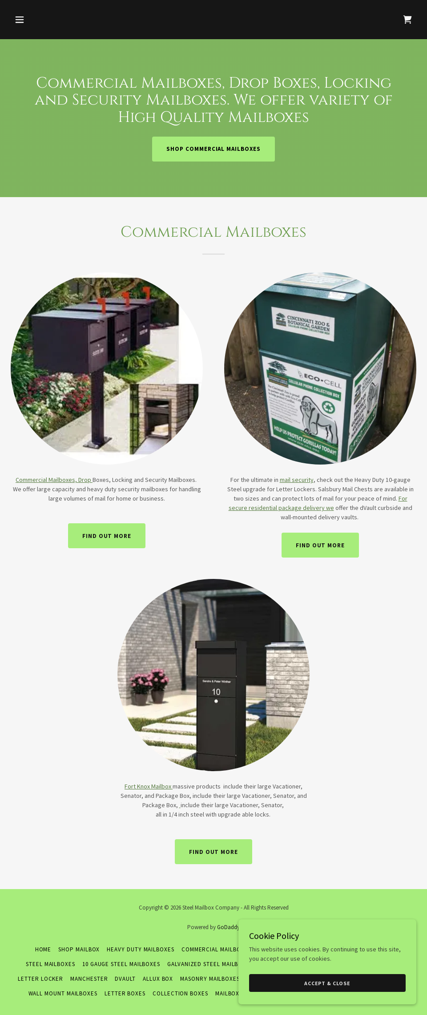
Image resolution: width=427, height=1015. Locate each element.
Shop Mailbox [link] (79, 949)
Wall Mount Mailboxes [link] (62, 993)
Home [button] (43, 949)
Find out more (106, 536)
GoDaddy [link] (228, 927)
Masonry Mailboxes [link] (210, 979)
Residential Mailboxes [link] (292, 949)
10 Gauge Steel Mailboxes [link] (121, 964)
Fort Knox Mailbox (149, 786)
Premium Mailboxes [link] (363, 949)
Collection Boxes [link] (180, 993)
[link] (407, 19)
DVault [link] (125, 979)
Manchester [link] (89, 979)
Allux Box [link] (158, 979)
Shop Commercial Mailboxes (213, 149)
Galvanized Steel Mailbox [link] (206, 964)
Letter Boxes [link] (125, 993)
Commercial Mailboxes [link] (216, 949)
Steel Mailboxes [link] (50, 964)
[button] (57, 19)
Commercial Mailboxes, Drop (54, 480)
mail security (297, 480)
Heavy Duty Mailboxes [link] (140, 949)
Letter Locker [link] (40, 979)
